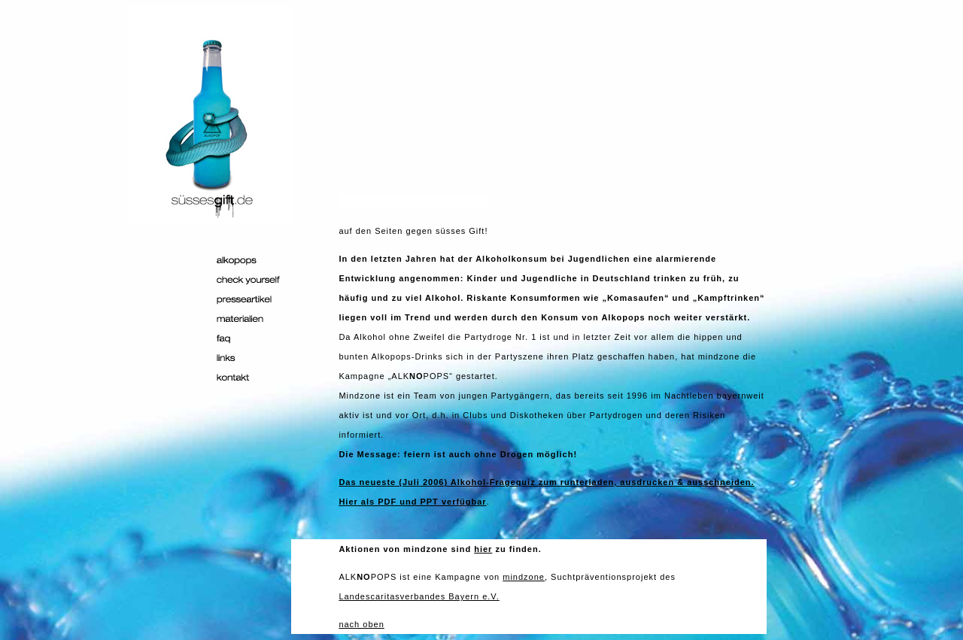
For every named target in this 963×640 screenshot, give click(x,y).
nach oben (361, 624)
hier (483, 549)
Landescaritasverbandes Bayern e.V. (419, 596)
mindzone (524, 576)
